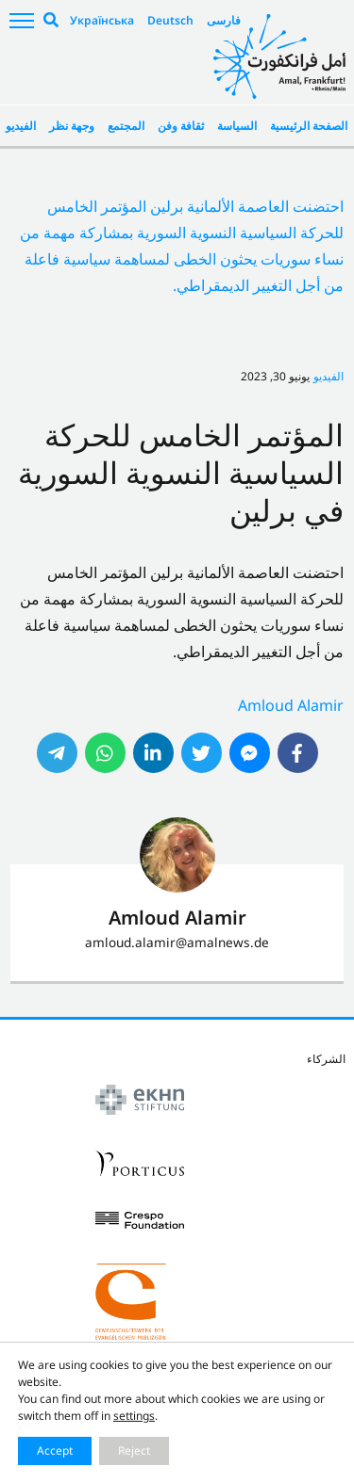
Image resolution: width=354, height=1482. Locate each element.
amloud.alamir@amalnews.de (177, 942)
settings (134, 1416)
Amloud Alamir (291, 705)
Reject (134, 1450)
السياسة (237, 126)
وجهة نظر (71, 126)
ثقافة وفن (181, 126)
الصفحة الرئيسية (308, 126)
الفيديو (21, 126)
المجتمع (126, 126)
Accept (55, 1450)
